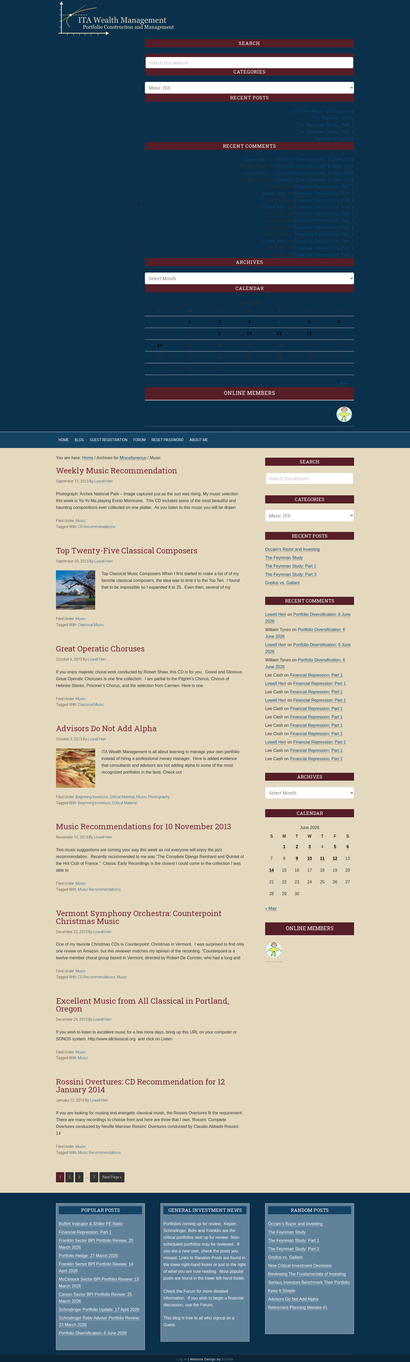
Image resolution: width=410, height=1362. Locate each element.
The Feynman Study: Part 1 (325, 122)
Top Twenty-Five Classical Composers (126, 548)
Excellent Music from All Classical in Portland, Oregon (142, 1002)
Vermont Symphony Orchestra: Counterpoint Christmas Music (139, 914)
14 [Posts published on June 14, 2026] (159, 342)
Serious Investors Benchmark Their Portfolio (309, 1280)
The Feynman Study (333, 115)
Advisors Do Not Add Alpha (106, 725)
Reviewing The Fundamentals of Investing (307, 1271)
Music (81, 518)
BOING (227, 1357)
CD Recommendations (96, 524)
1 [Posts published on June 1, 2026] (189, 319)
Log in (182, 1357)
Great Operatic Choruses (100, 646)
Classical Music (91, 622)
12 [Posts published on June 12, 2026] (309, 331)
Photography (159, 794)
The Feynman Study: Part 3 (325, 129)
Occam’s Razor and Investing (323, 108)
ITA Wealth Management (121, 18)
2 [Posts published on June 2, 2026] (219, 319)
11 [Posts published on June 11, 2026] (279, 331)
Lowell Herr (256, 157)
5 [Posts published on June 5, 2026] (309, 319)
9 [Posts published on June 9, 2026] (219, 331)
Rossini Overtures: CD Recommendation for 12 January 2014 (140, 1083)
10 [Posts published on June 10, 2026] (249, 331)
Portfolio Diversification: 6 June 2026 (315, 157)
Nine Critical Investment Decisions (300, 1263)
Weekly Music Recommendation (116, 468)
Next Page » (111, 1174)
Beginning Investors (92, 794)
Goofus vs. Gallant (334, 136)
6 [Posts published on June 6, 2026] (339, 319)
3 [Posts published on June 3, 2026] (249, 319)
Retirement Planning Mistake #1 (297, 1305)
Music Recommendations (99, 887)
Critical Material (122, 794)
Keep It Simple (281, 1288)
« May (342, 381)
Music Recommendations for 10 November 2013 (143, 824)
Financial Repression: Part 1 (324, 184)
